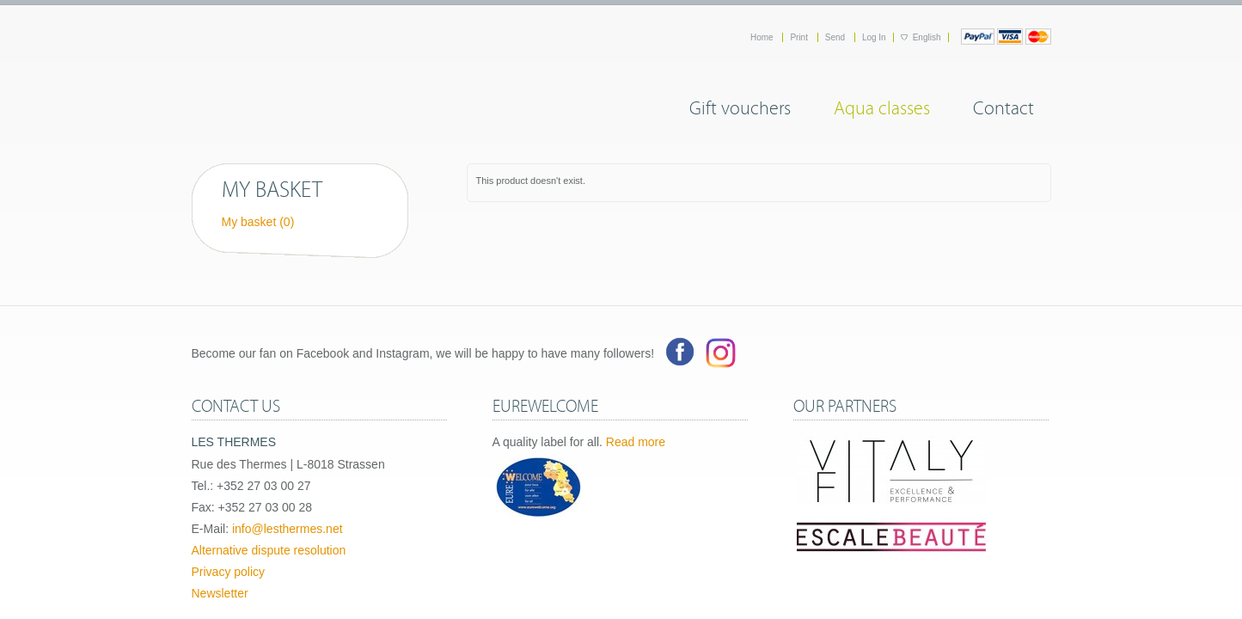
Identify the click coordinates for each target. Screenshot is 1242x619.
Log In (874, 37)
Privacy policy (229, 572)
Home (762, 37)
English (927, 37)
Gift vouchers (740, 105)
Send (836, 37)
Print (800, 37)
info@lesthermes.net (287, 529)
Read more (635, 442)
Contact (1003, 105)
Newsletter (220, 593)
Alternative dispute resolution (269, 550)
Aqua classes (882, 105)
